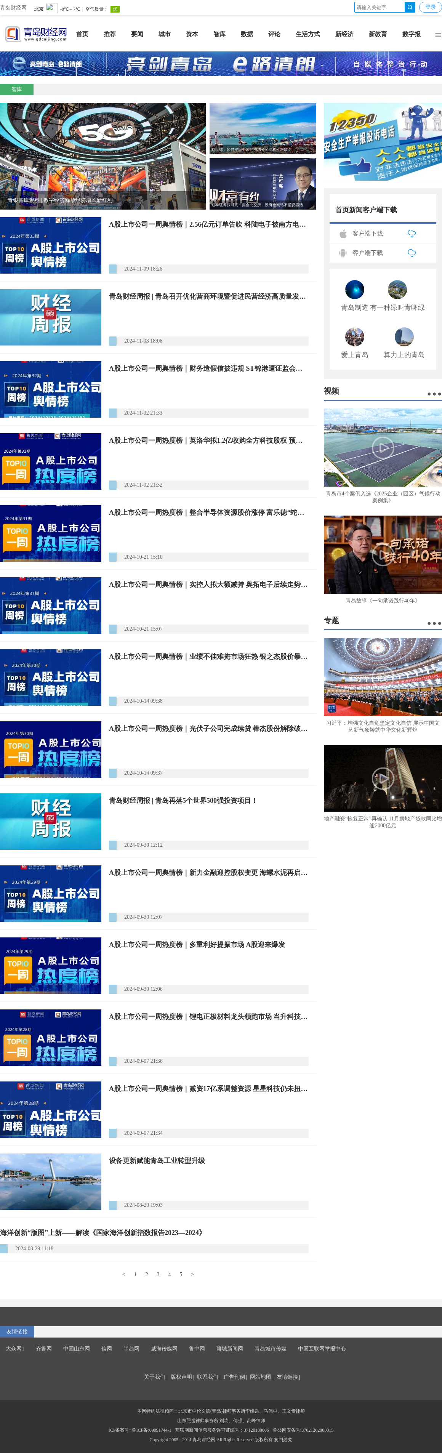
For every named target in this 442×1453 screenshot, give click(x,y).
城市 (165, 34)
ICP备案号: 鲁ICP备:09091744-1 (140, 1430)
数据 (247, 34)
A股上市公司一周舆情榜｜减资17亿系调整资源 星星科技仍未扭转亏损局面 (209, 1089)
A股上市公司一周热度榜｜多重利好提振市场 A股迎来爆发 (197, 944)
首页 (82, 34)
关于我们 (154, 1377)
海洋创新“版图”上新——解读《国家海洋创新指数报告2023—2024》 (103, 1233)
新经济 (344, 34)
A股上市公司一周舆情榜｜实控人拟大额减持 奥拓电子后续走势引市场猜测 (209, 584)
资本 (192, 34)
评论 (274, 34)
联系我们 (207, 1377)
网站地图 (260, 1377)
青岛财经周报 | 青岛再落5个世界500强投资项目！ (183, 800)
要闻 (137, 34)
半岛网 (131, 1349)
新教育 (378, 34)
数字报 (411, 34)
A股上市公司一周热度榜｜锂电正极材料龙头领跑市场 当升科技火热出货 (209, 1016)
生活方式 (308, 34)
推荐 (110, 34)
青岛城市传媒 (271, 1349)
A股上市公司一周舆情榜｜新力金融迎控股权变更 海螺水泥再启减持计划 (209, 872)
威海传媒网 (164, 1349)
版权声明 (181, 1377)
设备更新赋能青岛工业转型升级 (157, 1161)
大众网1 (15, 1349)
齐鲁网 (44, 1349)
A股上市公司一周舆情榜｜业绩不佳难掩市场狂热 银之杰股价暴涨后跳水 (209, 656)
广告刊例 (234, 1377)
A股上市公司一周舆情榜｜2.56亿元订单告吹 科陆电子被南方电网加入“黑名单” (209, 224)
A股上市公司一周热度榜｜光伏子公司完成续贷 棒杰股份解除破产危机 (209, 728)
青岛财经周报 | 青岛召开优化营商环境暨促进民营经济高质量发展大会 (209, 296)
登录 (430, 7)
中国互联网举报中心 (322, 1349)
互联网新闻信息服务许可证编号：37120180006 (222, 1430)
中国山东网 (76, 1349)
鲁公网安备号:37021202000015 (303, 1430)
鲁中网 (197, 1349)
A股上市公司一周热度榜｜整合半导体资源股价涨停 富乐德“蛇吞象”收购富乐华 (209, 512)
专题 (331, 620)
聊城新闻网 (229, 1349)
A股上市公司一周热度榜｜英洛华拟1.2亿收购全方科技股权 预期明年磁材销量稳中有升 (209, 440)
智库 (219, 34)
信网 (106, 1349)
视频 (331, 391)
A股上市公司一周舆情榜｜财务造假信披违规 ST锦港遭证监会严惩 (209, 368)
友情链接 (17, 1331)
